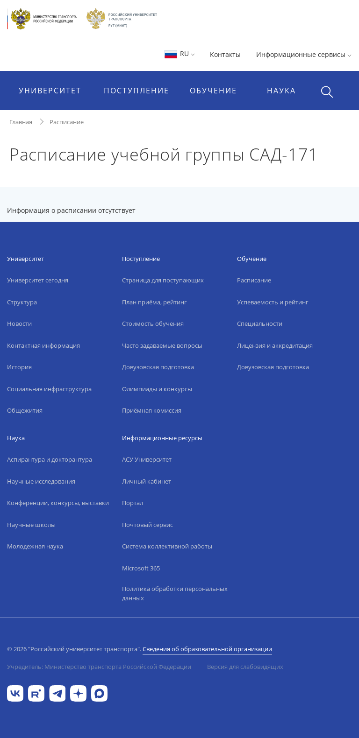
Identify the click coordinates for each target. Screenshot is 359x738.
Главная (20, 122)
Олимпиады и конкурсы (157, 389)
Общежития (25, 410)
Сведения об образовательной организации (207, 649)
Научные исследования (41, 481)
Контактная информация (43, 345)
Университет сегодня (37, 280)
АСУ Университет (147, 459)
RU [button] (179, 53)
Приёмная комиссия (151, 410)
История (19, 367)
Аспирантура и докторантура (49, 459)
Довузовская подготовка (158, 367)
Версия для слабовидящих (245, 666)
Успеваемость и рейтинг (273, 302)
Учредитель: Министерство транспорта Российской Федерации (99, 666)
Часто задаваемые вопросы (162, 345)
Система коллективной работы (167, 546)
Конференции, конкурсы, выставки (58, 503)
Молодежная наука (35, 546)
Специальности (259, 323)
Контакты (225, 54)
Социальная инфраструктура (49, 389)
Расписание (67, 122)
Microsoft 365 (141, 568)
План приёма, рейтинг (154, 302)
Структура (22, 302)
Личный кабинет (146, 481)
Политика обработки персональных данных (175, 593)
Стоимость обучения (153, 323)
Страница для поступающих (163, 280)
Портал (132, 503)
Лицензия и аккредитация (275, 345)
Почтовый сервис (147, 524)
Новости (19, 323)
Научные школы (31, 524)
